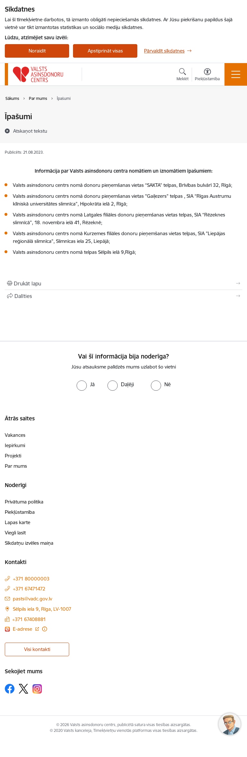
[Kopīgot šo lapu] (123, 296)
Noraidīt (37, 51)
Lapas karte (17, 522)
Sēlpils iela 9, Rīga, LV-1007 (42, 609)
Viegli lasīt (15, 533)
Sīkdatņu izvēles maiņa (29, 543)
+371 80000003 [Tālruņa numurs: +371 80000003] (31, 579)
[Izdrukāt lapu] (123, 283)
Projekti (13, 456)
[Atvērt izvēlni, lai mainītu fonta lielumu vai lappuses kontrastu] (207, 75)
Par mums (16, 466)
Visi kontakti (37, 649)
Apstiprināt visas (105, 51)
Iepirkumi (15, 445)
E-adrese (23, 629)
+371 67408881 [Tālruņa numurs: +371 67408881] (29, 619)
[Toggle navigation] (235, 74)
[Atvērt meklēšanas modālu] (182, 75)
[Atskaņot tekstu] (30, 131)
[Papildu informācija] (44, 629)
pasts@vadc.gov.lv (32, 599)
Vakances (15, 435)
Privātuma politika (24, 502)
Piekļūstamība (20, 512)
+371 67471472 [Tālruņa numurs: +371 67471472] (29, 589)
